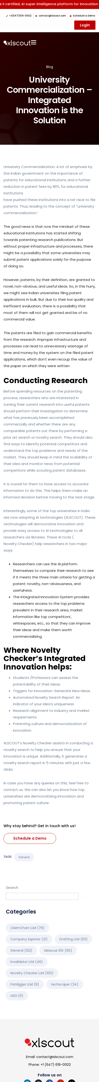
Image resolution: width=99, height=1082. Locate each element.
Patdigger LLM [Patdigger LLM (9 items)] (24, 984)
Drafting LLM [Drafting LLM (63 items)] (73, 939)
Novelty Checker (18, 543)
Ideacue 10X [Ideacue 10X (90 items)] (58, 950)
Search (12, 887)
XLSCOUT (73, 517)
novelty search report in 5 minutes (34, 762)
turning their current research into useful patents (47, 404)
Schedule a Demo (29, 838)
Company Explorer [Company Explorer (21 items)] (29, 939)
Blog (49, 66)
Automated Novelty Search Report (43, 697)
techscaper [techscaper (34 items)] (64, 984)
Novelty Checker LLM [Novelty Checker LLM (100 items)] (32, 973)
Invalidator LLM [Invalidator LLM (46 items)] (26, 961)
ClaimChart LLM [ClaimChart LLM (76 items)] (27, 928)
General (24, 857)
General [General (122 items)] (21, 950)
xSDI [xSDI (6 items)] (16, 995)
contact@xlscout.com (54, 1056)
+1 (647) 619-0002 (56, 1064)
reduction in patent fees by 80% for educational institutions (46, 190)
